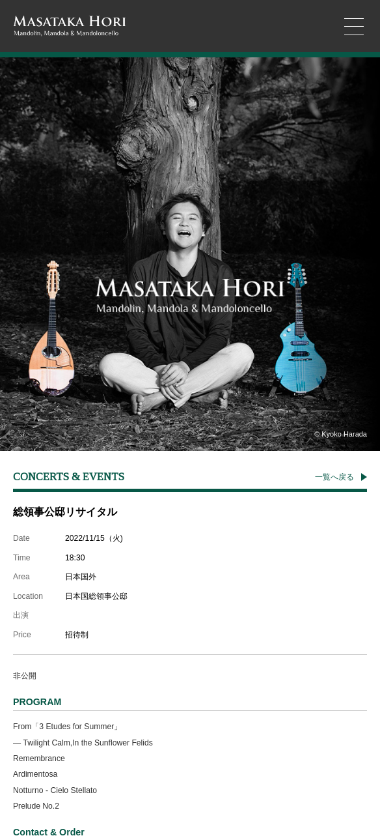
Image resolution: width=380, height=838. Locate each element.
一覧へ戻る (334, 477)
